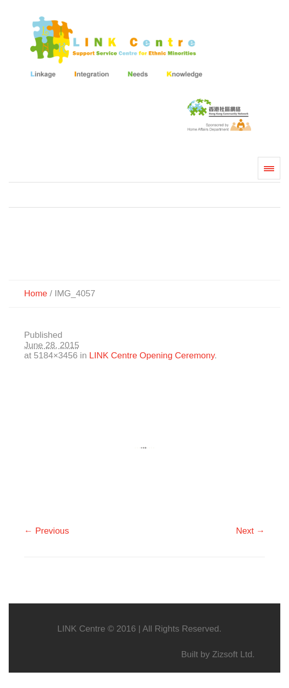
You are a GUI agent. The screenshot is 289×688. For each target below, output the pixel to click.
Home (35, 293)
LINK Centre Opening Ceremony (151, 355)
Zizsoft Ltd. (233, 654)
